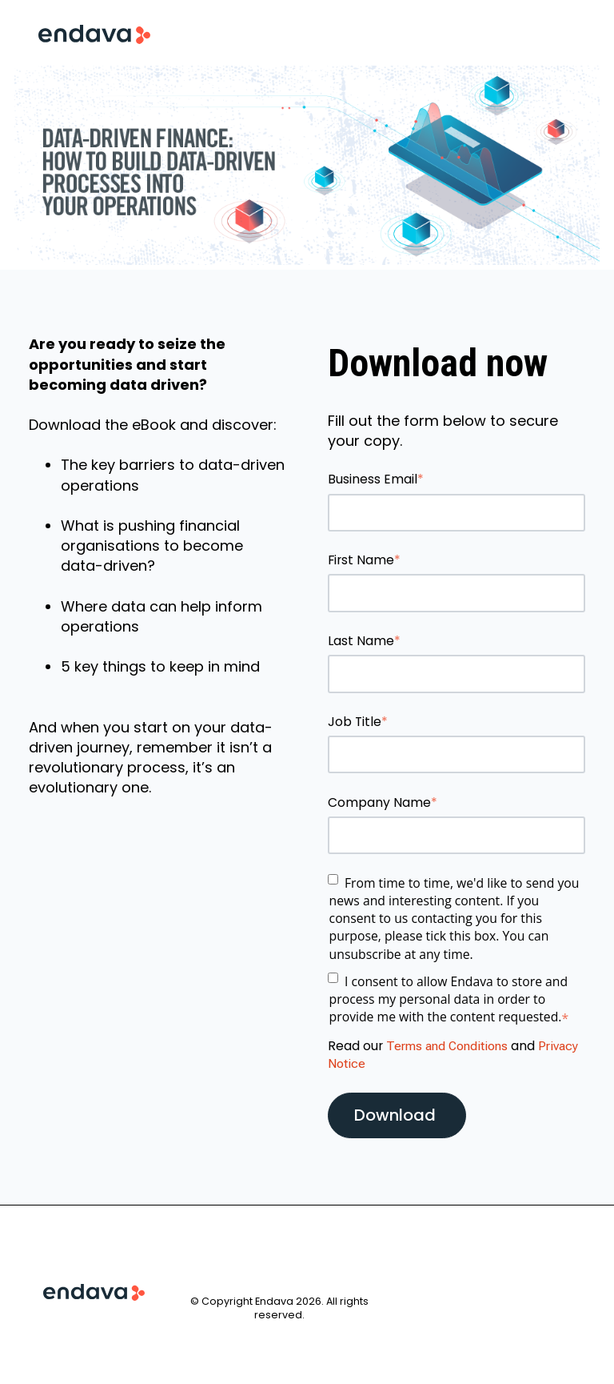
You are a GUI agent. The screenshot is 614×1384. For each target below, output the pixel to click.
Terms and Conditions (447, 1045)
